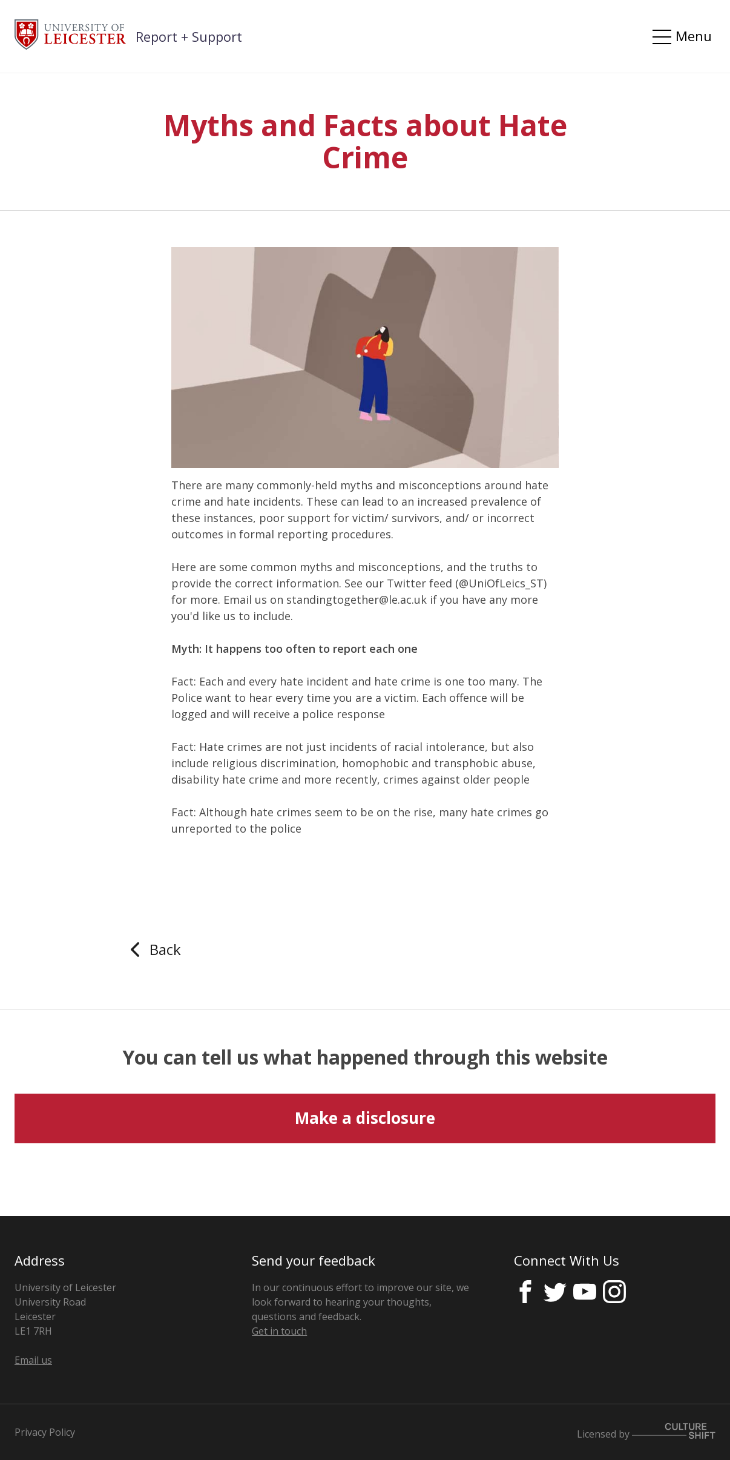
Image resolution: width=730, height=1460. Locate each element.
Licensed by (646, 1432)
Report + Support (189, 36)
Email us (33, 1360)
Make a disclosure (365, 1118)
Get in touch (279, 1331)
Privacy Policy (45, 1432)
